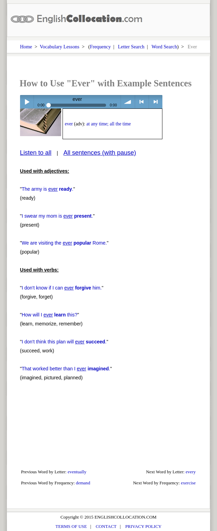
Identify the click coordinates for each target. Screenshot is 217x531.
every (191, 471)
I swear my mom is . (57, 216)
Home (26, 46)
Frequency (100, 46)
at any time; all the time (108, 123)
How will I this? (49, 314)
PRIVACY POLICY (143, 526)
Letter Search (131, 46)
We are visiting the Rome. (64, 243)
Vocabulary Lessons (59, 46)
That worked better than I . (66, 368)
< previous (142, 101)
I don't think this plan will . (64, 341)
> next (155, 101)
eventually (77, 471)
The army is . (47, 189)
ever (69, 123)
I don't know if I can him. (62, 288)
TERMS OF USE (71, 526)
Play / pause (27, 101)
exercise (188, 482)
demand (83, 482)
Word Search (164, 46)
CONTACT (106, 526)
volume (127, 101)
